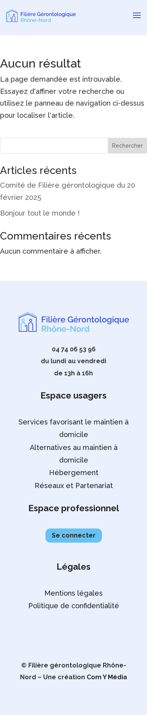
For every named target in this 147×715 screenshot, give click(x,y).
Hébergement (73, 472)
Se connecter (74, 535)
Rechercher (127, 146)
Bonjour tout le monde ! (40, 213)
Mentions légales (73, 593)
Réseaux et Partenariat (73, 485)
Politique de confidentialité (73, 606)
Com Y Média (107, 677)
